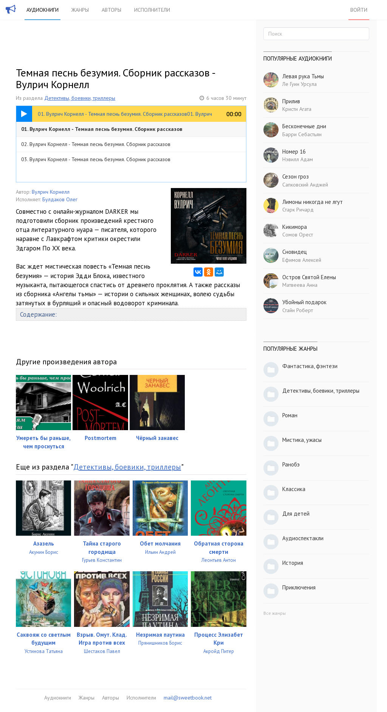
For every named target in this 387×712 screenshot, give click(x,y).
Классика (293, 489)
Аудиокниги (42, 9)
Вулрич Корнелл (51, 191)
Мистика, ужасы (302, 439)
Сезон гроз (295, 176)
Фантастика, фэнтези (309, 366)
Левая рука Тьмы (303, 76)
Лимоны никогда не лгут (312, 201)
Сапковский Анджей (305, 184)
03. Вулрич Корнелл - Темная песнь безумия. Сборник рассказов (95, 159)
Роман (289, 415)
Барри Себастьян (302, 134)
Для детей (296, 513)
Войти (358, 9)
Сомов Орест (297, 234)
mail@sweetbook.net (188, 697)
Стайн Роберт (297, 310)
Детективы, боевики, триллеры (79, 98)
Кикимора (294, 226)
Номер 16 (294, 151)
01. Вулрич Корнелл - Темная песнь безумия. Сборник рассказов (101, 129)
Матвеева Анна (299, 284)
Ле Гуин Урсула (299, 84)
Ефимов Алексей (301, 260)
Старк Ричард (298, 209)
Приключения (299, 587)
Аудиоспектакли (303, 538)
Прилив (291, 101)
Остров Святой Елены (309, 277)
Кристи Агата (296, 109)
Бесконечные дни (304, 126)
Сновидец (294, 251)
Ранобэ (291, 464)
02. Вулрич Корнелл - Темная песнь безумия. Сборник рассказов (95, 144)
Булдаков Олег (59, 199)
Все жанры (274, 613)
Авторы (111, 9)
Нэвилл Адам (297, 159)
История (292, 562)
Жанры (80, 9)
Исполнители (152, 9)
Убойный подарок (304, 302)
